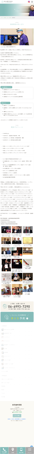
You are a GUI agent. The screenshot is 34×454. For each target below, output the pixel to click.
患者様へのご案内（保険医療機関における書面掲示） (17, 419)
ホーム (2, 17)
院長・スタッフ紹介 (7, 17)
